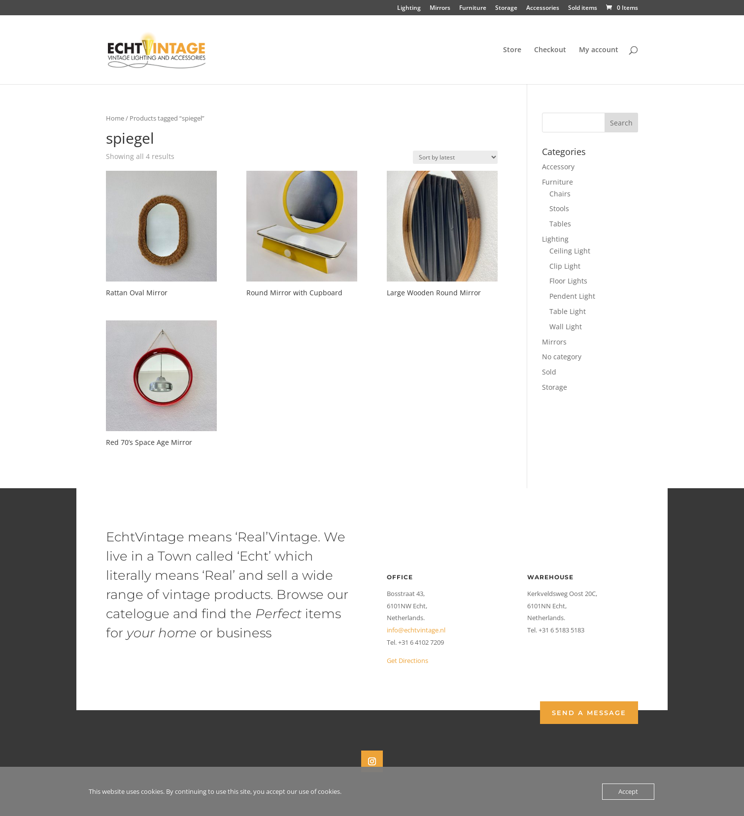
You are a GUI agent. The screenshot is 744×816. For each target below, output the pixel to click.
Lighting (409, 8)
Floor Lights (568, 280)
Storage (506, 8)
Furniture (472, 8)
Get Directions (407, 660)
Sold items (582, 8)
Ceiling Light (569, 250)
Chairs (560, 193)
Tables (560, 223)
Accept (628, 791)
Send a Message (589, 713)
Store (512, 50)
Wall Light (565, 326)
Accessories (542, 8)
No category (561, 356)
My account (598, 50)
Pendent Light (572, 296)
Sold (549, 372)
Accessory (558, 166)
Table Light (567, 311)
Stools (559, 208)
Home (115, 118)
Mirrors (440, 8)
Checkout (550, 50)
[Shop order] (455, 157)
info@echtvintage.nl (416, 630)
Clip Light (564, 266)
